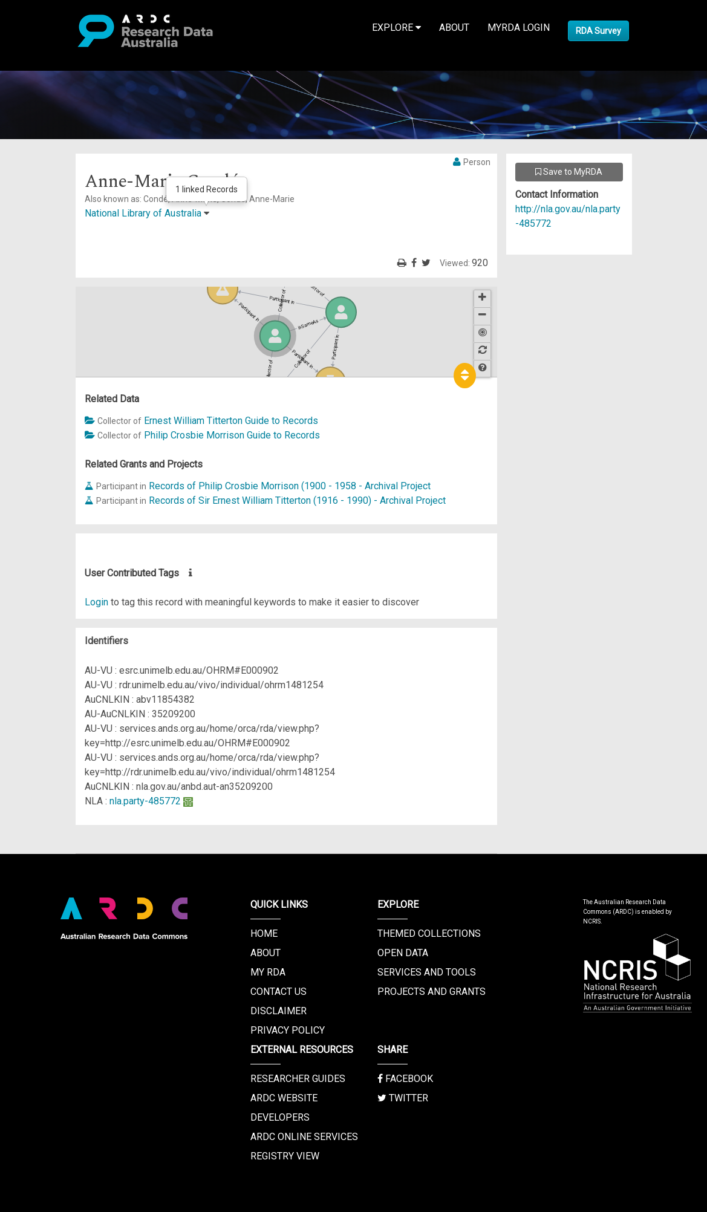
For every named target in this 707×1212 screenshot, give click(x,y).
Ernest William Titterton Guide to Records (231, 420)
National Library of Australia (143, 213)
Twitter (402, 1098)
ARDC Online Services (304, 1136)
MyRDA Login (518, 27)
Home (264, 933)
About (454, 27)
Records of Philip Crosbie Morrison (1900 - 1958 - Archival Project (290, 486)
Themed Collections (429, 933)
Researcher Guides (297, 1078)
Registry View (284, 1156)
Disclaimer (278, 1011)
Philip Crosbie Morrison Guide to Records (232, 435)
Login (96, 602)
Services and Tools (426, 972)
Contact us (278, 991)
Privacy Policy (287, 1030)
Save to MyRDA (568, 172)
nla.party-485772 (145, 801)
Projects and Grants (431, 991)
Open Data (402, 953)
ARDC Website (284, 1098)
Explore (396, 27)
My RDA (267, 972)
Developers (280, 1117)
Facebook (405, 1078)
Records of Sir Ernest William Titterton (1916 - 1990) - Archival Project (297, 500)
